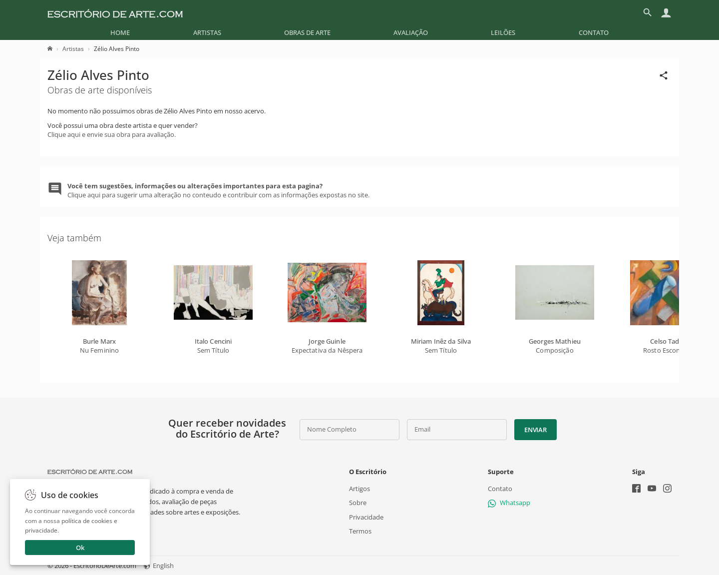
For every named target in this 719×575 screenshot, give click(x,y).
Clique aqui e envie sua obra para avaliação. (111, 134)
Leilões (503, 32)
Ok (80, 547)
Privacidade (366, 516)
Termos (360, 531)
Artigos (359, 488)
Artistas (207, 32)
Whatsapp (509, 502)
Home (120, 32)
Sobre (357, 502)
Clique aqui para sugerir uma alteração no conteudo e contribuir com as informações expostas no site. (218, 190)
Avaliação (410, 32)
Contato (594, 32)
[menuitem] (120, 32)
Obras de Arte (307, 32)
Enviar (535, 429)
